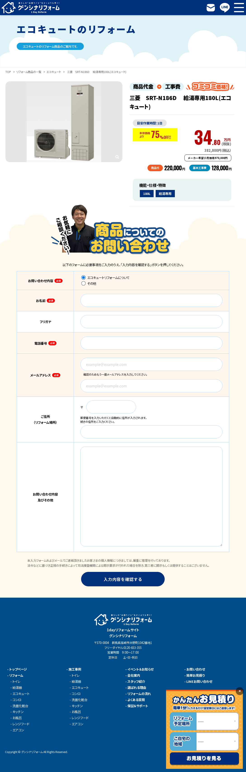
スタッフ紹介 (136, 681)
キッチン (17, 712)
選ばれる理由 (136, 687)
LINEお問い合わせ (199, 681)
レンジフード (20, 724)
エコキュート (53, 72)
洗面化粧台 (20, 706)
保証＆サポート (137, 706)
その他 (88, 283)
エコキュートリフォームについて (105, 277)
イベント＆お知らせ (140, 669)
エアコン (18, 730)
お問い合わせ (195, 669)
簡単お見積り (195, 675)
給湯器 (17, 687)
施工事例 (74, 669)
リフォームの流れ (139, 694)
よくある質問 (136, 700)
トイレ (16, 681)
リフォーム (16, 675)
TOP (8, 72)
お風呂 (17, 718)
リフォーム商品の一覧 (28, 72)
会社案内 (133, 675)
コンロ (16, 700)
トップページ (18, 669)
